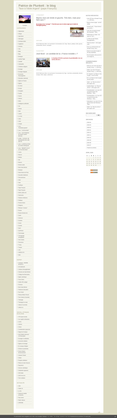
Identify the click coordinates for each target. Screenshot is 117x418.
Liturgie (20, 123)
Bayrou (69, 43)
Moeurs (20, 162)
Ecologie (20, 69)
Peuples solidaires (22, 360)
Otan (19, 182)
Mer (19, 159)
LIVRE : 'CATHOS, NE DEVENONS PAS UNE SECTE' (23, 140)
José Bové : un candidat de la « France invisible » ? (57, 54)
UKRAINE (20, 402)
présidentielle (39, 45)
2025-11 (89, 135)
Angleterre (20, 44)
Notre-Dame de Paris (23, 172)
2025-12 (89, 132)
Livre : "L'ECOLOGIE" (23, 130)
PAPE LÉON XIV (22, 192)
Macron (20, 154)
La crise (20, 116)
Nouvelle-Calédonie (23, 175)
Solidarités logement (23, 370)
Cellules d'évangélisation (24, 269)
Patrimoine (21, 195)
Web (19, 255)
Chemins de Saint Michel (24, 272)
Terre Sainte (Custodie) (23, 297)
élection (44, 45)
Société (20, 225)
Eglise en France (22, 80)
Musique (20, 170)
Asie (19, 49)
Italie (19, 111)
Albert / (88, 69)
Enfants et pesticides (23, 348)
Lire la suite (39, 40)
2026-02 (89, 127)
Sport (19, 228)
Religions (20, 205)
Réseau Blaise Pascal (23, 294)
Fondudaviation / (91, 90)
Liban (19, 118)
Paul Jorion (21, 397)
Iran (19, 106)
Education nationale (23, 78)
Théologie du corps (23, 302)
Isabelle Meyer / (91, 86)
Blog (19, 54)
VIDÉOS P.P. (21, 252)
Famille (20, 93)
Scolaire (20, 220)
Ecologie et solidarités (23, 338)
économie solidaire (22, 341)
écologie (38, 74)
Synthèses (20, 230)
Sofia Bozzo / (90, 101)
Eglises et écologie (22, 343)
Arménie (20, 46)
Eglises (20, 83)
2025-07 (89, 145)
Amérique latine (22, 41)
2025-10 (89, 137)
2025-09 (89, 140)
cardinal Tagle (21, 59)
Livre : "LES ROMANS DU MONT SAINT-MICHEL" (23, 134)
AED (19, 386)
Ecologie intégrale (22, 71)
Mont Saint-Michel (22, 167)
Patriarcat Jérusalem (23, 289)
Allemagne (21, 38)
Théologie (20, 299)
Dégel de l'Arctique (22, 332)
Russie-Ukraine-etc (23, 213)
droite (77, 43)
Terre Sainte (21, 239)
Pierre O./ (89, 65)
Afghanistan (21, 31)
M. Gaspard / (90, 74)
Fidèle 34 (20, 388)
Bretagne (20, 56)
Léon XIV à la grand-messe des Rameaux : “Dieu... (94, 91)
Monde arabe (21, 164)
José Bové (69, 73)
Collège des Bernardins (24, 274)
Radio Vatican (21, 400)
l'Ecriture (20, 284)
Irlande (20, 108)
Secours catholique (23, 368)
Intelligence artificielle (23, 103)
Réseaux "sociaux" (22, 208)
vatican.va (20, 307)
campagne (49, 45)
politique (73, 43)
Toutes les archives (91, 147)
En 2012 (20, 85)
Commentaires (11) (60, 43)
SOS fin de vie (21, 375)
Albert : (88, 82)
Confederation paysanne (24, 329)
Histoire (20, 98)
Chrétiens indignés (22, 66)
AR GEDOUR (21, 267)
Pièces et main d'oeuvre (24, 363)
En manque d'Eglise (23, 346)
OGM (42, 74)
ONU (19, 180)
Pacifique (20, 185)
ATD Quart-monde (22, 316)
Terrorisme (21, 242)
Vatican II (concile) (22, 304)
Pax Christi (21, 292)
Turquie (20, 247)
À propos (25, 25)
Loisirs (20, 152)
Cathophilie (21, 64)
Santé (19, 215)
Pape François (21, 187)
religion (45, 74)
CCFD (19, 322)
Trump (19, 245)
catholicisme (50, 74)
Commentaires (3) (60, 73)
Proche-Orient (21, 202)
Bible (19, 51)
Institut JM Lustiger (23, 282)
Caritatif (20, 61)
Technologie (21, 233)
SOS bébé (20, 373)
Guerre (20, 96)
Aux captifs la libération (23, 319)
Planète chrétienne (22, 197)
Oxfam (20, 357)
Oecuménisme (21, 177)
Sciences (20, 218)
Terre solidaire (21, 378)
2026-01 (89, 130)
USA (19, 250)
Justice (20, 113)
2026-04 (89, 122)
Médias (20, 157)
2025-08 (89, 142)
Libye (19, 121)
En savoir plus (87, 416)
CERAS (20, 324)
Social (19, 223)
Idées (19, 101)
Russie (20, 210)
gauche (80, 43)
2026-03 (89, 125)
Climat (19, 327)
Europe (20, 88)
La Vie (19, 391)
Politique (20, 200)
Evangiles (20, 91)
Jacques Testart (22, 355)
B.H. (88, 78)
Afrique (20, 33)
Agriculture (21, 36)
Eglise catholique (22, 277)
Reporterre (21, 365)
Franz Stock (21, 279)
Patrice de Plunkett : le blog (37, 5)
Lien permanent (51, 43)
